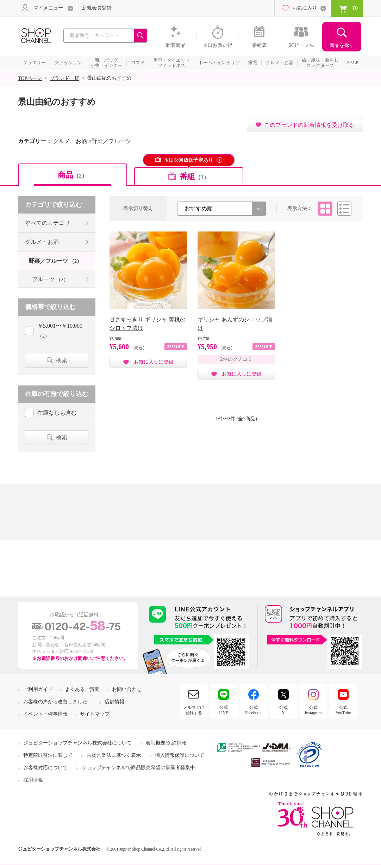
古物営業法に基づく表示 (114, 755)
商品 (72, 175)
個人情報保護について (179, 755)
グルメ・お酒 (42, 242)
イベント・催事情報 (45, 714)
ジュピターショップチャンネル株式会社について (77, 743)
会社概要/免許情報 (166, 743)
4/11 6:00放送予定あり (188, 160)
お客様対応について (45, 767)
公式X (283, 710)
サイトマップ (95, 714)
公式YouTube (343, 710)
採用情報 (33, 780)
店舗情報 (114, 701)
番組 (194, 176)
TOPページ (30, 78)
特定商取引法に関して (48, 755)
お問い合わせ (127, 689)
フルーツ (50, 279)
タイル (325, 209)
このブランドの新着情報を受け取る (309, 125)
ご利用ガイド (38, 689)
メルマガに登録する (193, 710)
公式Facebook (253, 710)
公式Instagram (313, 710)
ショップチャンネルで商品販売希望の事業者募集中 (138, 767)
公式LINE (223, 710)
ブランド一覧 (64, 78)
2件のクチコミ (236, 359)
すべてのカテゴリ (47, 223)
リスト (344, 209)
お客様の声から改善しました (55, 701)
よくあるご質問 (82, 689)
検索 (61, 360)
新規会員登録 (97, 8)
